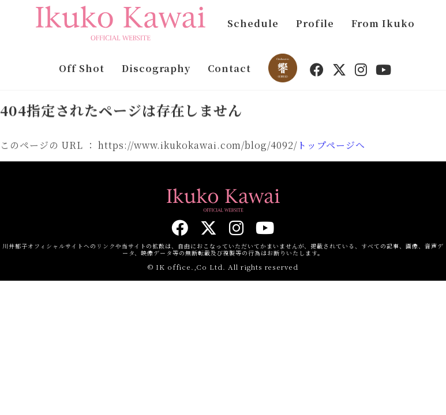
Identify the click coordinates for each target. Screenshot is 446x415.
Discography (156, 68)
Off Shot (81, 68)
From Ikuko (383, 23)
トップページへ (331, 146)
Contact (229, 68)
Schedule (253, 23)
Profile (315, 23)
